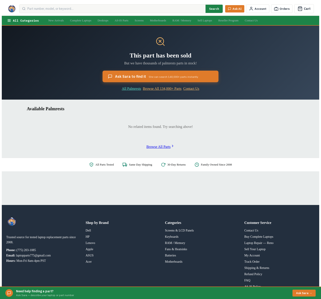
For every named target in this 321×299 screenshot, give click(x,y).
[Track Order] (281, 8)
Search (214, 9)
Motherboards (158, 20)
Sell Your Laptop (254, 249)
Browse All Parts (160, 147)
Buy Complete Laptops (258, 236)
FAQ (247, 280)
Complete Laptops (80, 20)
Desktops (103, 20)
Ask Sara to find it (153, 76)
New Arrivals (56, 20)
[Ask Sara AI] (234, 8)
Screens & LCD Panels (179, 230)
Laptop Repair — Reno (259, 243)
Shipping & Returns (256, 268)
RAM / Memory (181, 20)
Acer (89, 261)
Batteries (170, 255)
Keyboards (172, 236)
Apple (89, 249)
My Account (252, 255)
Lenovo (90, 243)
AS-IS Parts (121, 20)
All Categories (23, 20)
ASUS (90, 255)
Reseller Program (228, 20)
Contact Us (251, 20)
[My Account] (257, 8)
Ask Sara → (304, 293)
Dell (88, 230)
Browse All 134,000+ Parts (162, 88)
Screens (139, 20)
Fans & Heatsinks (176, 249)
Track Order (251, 261)
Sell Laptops (205, 20)
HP (88, 236)
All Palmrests (131, 88)
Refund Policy (253, 274)
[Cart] (304, 8)
